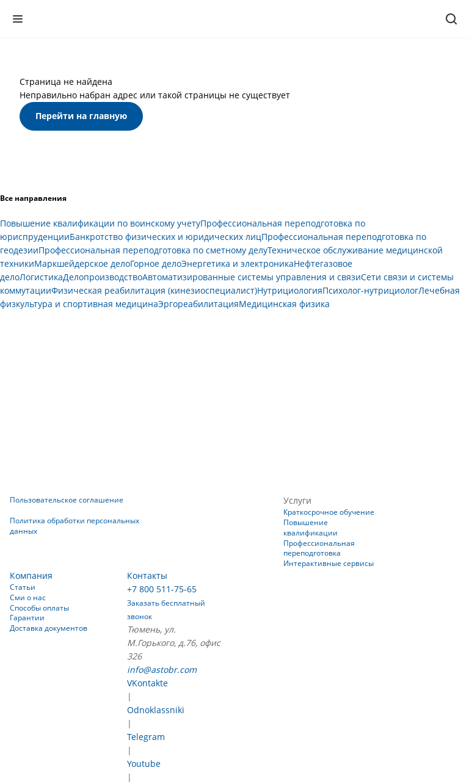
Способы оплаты (39, 608)
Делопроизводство (102, 277)
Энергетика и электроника (237, 263)
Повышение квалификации (310, 527)
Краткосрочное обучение (328, 512)
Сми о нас (28, 597)
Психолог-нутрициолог (370, 290)
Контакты (147, 575)
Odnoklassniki (155, 710)
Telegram (146, 736)
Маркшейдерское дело (82, 263)
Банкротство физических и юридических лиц (165, 236)
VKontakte (147, 683)
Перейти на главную (81, 116)
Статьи (22, 587)
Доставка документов (48, 628)
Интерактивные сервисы (328, 563)
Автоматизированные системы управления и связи (251, 277)
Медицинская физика (284, 304)
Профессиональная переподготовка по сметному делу (152, 250)
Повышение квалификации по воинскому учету (100, 223)
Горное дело (155, 263)
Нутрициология (289, 290)
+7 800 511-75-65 (162, 589)
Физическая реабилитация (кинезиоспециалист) (154, 290)
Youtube (144, 763)
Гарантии (27, 617)
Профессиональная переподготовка (319, 548)
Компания (31, 575)
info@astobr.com (162, 669)
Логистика (41, 277)
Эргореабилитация (198, 304)
